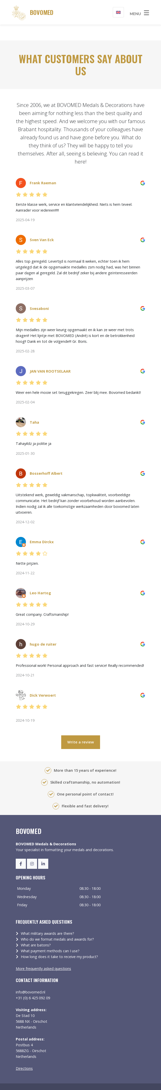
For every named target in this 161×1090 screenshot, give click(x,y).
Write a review (80, 726)
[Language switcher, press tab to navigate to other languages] (118, 12)
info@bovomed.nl (30, 976)
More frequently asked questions (43, 952)
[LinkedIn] (43, 848)
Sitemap (22, 1081)
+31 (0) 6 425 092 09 (33, 982)
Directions (24, 1052)
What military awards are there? (47, 917)
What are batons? (36, 929)
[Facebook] (21, 848)
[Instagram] (32, 848)
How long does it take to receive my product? (59, 941)
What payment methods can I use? (50, 935)
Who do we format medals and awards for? (57, 923)
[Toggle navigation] (139, 12)
